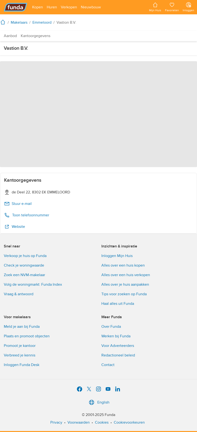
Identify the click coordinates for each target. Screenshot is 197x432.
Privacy (56, 422)
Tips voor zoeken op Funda (124, 294)
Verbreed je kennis (19, 355)
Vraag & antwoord (18, 294)
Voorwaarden (78, 422)
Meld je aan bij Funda (22, 326)
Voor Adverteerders (117, 345)
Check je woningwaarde (24, 265)
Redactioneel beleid (118, 355)
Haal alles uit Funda (117, 303)
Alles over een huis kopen (123, 265)
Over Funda (111, 326)
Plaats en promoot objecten (27, 336)
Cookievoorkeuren (129, 422)
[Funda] (15, 7)
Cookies (102, 422)
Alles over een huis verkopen (125, 275)
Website (14, 227)
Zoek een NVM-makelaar (24, 275)
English (98, 402)
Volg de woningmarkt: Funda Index (33, 284)
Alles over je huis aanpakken (125, 284)
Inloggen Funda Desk (21, 364)
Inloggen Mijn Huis (117, 255)
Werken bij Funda (115, 336)
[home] (4, 22)
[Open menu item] (37, 7)
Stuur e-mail (18, 204)
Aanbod (10, 35)
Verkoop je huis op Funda (25, 255)
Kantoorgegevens (35, 35)
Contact (107, 364)
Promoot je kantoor (20, 345)
